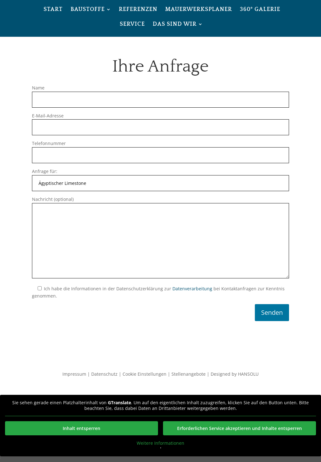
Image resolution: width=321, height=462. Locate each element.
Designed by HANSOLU (235, 374)
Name (160, 94)
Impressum (74, 374)
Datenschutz (104, 374)
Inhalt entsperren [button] (81, 428)
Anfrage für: (160, 177)
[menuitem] (53, 14)
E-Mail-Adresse (160, 122)
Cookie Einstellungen (144, 374)
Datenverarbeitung (192, 289)
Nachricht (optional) (160, 238)
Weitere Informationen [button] (160, 443)
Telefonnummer (160, 149)
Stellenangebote (188, 374)
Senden (272, 312)
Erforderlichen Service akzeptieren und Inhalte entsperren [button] (239, 428)
